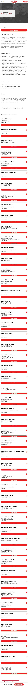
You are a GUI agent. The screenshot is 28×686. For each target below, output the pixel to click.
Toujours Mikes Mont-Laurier (8, 419)
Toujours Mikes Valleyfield (7, 635)
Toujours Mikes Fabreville (7, 279)
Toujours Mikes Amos (6, 118)
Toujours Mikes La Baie (6, 333)
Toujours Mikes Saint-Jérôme (8, 549)
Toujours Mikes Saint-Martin (8, 559)
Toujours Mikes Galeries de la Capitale (10, 290)
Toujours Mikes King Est (7, 312)
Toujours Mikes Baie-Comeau (8, 161)
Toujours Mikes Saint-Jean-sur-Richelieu (11, 538)
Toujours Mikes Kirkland (7, 322)
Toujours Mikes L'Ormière (7, 408)
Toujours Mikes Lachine (6, 376)
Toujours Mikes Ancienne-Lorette (9, 129)
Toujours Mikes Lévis (6, 397)
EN (3, 1)
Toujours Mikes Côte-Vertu (7, 247)
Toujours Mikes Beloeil (6, 183)
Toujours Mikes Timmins (7, 613)
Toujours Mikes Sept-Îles (7, 602)
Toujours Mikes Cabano (6, 226)
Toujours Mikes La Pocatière (8, 355)
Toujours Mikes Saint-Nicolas (8, 570)
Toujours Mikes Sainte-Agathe (8, 581)
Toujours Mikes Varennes (7, 645)
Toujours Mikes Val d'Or (7, 624)
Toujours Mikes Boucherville (8, 194)
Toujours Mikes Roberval (7, 495)
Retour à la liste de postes (8, 684)
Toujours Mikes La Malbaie (7, 344)
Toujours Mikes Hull (5, 301)
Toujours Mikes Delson (6, 258)
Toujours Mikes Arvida (6, 151)
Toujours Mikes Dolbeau (7, 269)
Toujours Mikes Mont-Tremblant (9, 430)
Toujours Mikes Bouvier (6, 204)
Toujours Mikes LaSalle (6, 387)
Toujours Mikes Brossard (7, 215)
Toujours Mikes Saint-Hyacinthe (8, 527)
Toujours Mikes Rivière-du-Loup (9, 484)
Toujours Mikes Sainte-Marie (8, 592)
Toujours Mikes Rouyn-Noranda (8, 506)
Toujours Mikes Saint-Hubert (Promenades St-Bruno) (12, 452)
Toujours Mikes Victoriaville (7, 656)
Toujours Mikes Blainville (7, 667)
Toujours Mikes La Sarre (7, 365)
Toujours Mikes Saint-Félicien (8, 517)
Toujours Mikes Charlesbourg (8, 236)
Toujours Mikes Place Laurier (8, 440)
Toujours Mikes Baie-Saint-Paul (8, 172)
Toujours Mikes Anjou (6, 140)
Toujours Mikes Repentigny (7, 474)
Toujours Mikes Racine (6, 463)
